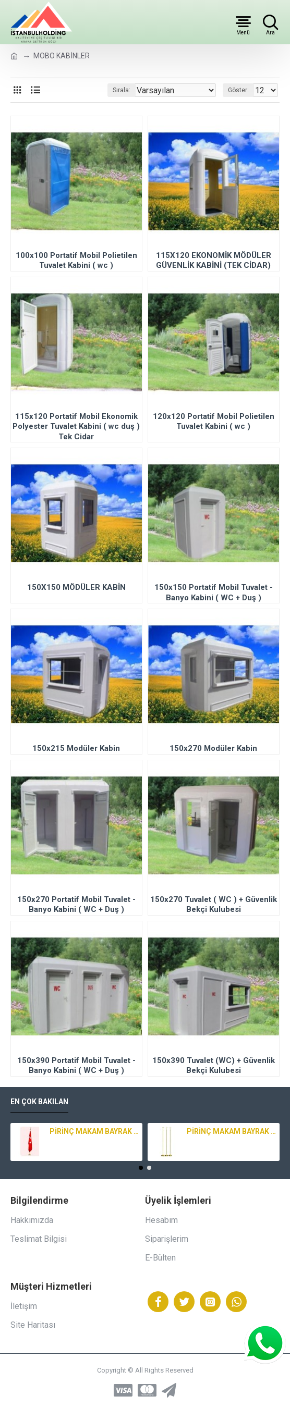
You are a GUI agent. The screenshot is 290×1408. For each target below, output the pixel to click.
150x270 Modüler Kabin (213, 748)
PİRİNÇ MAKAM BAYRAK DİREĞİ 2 (231, 1131)
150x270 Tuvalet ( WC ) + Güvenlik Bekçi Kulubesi (213, 905)
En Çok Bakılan (39, 1101)
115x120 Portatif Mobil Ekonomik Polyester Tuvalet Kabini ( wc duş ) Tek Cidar (76, 426)
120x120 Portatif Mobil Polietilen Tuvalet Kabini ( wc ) (213, 421)
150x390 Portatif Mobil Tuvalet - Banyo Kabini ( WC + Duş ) (76, 1066)
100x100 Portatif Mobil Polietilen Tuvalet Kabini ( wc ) (76, 260)
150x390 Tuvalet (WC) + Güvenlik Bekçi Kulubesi (213, 1066)
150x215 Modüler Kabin (76, 748)
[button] (141, 1168)
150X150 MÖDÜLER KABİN (76, 587)
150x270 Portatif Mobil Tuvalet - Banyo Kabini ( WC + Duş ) (76, 905)
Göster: (238, 90)
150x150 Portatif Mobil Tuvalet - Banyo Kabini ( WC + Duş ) (213, 592)
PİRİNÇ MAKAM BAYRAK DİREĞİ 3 (94, 1131)
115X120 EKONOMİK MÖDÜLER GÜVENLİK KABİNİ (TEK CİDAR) (213, 260)
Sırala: (121, 90)
